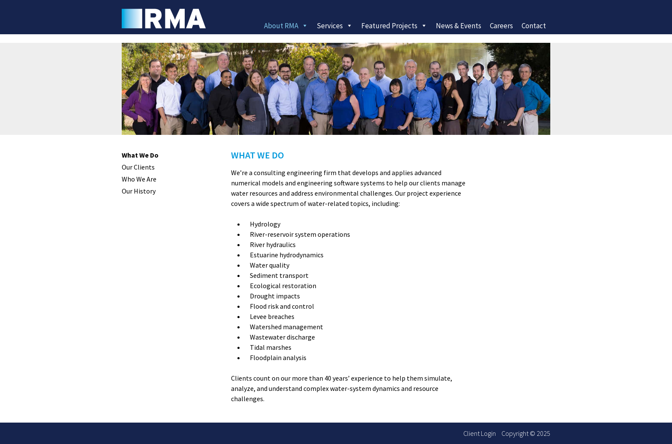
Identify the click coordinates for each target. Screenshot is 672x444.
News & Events (458, 25)
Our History (139, 191)
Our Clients (138, 167)
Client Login (479, 433)
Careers (501, 25)
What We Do (140, 155)
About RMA (286, 25)
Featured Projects (394, 25)
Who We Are (139, 179)
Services (335, 25)
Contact (534, 25)
